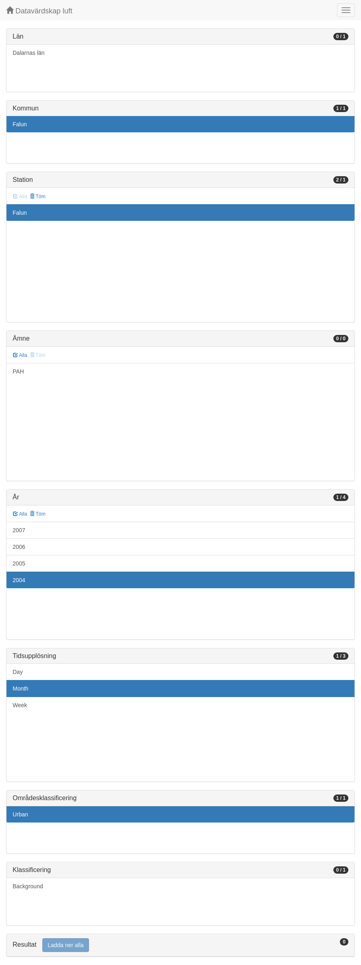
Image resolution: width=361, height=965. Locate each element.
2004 (19, 580)
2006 (19, 547)
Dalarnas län (29, 53)
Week (20, 705)
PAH (18, 371)
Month (20, 688)
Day (18, 672)
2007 (19, 530)
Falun (20, 124)
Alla (20, 355)
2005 (19, 563)
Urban (20, 814)
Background (28, 886)
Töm (38, 196)
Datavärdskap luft (39, 10)
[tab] (180, 945)
